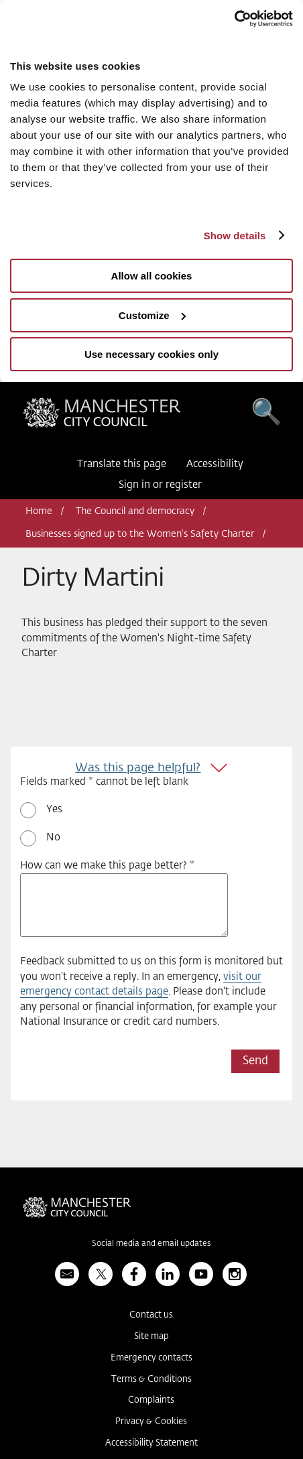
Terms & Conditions (151, 1379)
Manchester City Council (101, 416)
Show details (235, 235)
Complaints (151, 1400)
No (53, 837)
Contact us (151, 1315)
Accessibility (214, 464)
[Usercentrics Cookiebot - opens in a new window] (234, 18)
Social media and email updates (151, 1244)
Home (38, 511)
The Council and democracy (135, 511)
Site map (151, 1336)
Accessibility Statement (151, 1443)
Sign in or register (160, 485)
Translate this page (121, 464)
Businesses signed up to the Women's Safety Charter (139, 534)
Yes (54, 809)
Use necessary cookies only (151, 354)
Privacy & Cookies (151, 1421)
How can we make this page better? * (107, 866)
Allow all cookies (151, 275)
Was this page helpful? (137, 768)
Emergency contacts (151, 1358)
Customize (152, 315)
